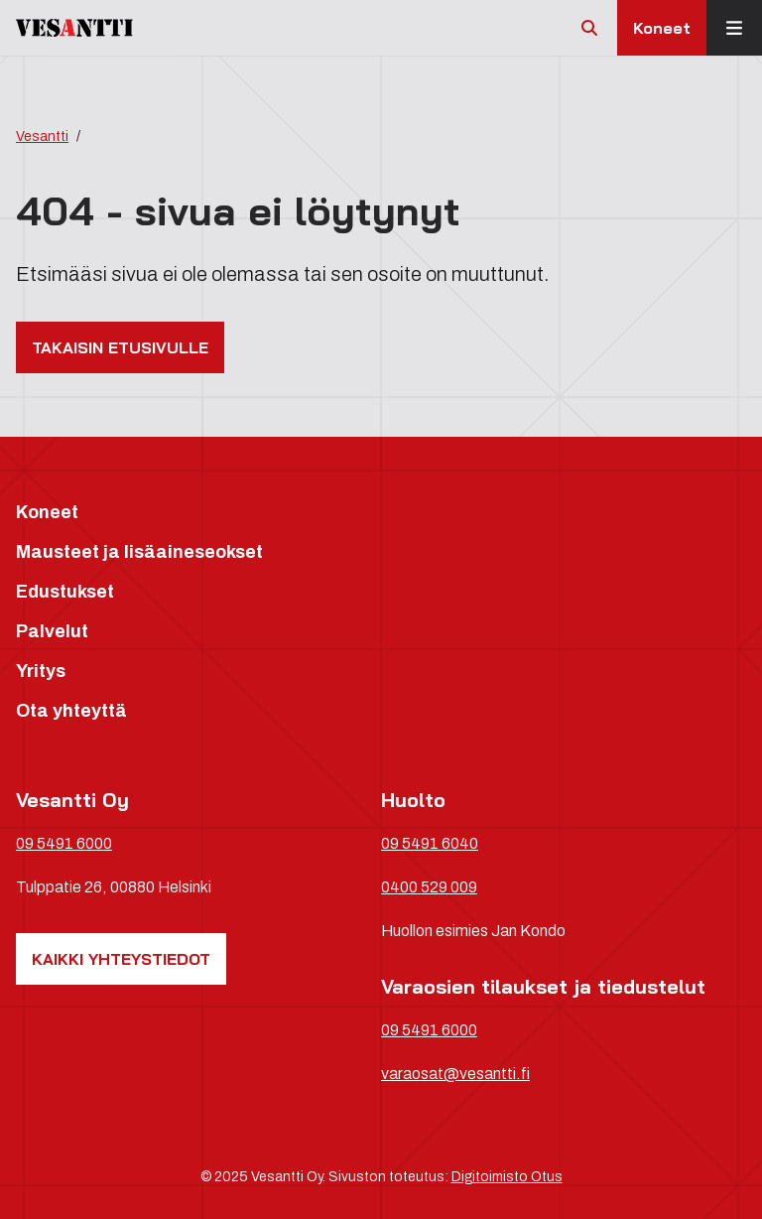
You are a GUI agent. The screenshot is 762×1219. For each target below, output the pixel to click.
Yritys (40, 671)
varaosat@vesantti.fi (455, 1073)
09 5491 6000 (64, 843)
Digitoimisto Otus (507, 1176)
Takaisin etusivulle (120, 347)
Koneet (662, 28)
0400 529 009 (429, 887)
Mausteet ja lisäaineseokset (139, 552)
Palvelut (52, 631)
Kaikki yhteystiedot (121, 959)
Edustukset (65, 592)
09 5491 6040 (429, 843)
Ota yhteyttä (71, 711)
